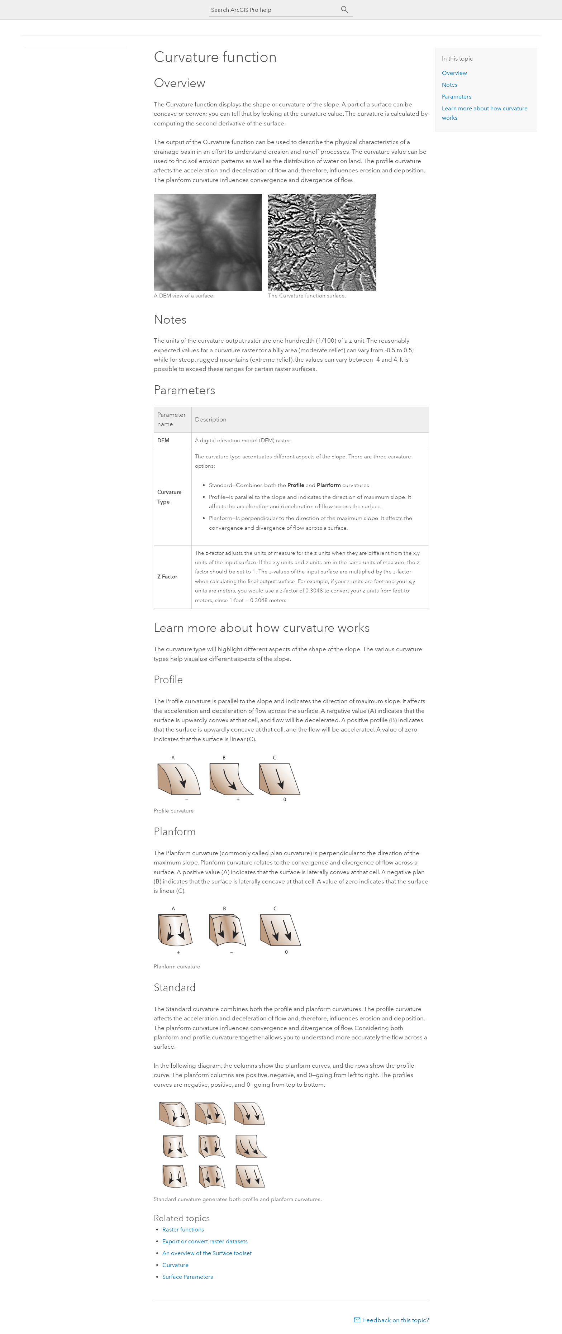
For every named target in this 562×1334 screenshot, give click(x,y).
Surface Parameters (187, 1276)
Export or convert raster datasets (205, 1241)
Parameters (456, 96)
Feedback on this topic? (396, 1320)
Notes (449, 84)
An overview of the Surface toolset (207, 1253)
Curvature (175, 1265)
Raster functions (183, 1229)
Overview (454, 73)
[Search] (344, 9)
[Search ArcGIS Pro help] (273, 10)
